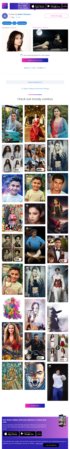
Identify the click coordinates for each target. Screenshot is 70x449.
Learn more (39, 443)
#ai (14, 23)
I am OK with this (51, 445)
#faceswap (22, 23)
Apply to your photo (35, 60)
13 (18, 17)
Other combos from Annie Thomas (35, 89)
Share (56, 16)
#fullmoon (7, 23)
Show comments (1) (35, 82)
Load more (35, 406)
